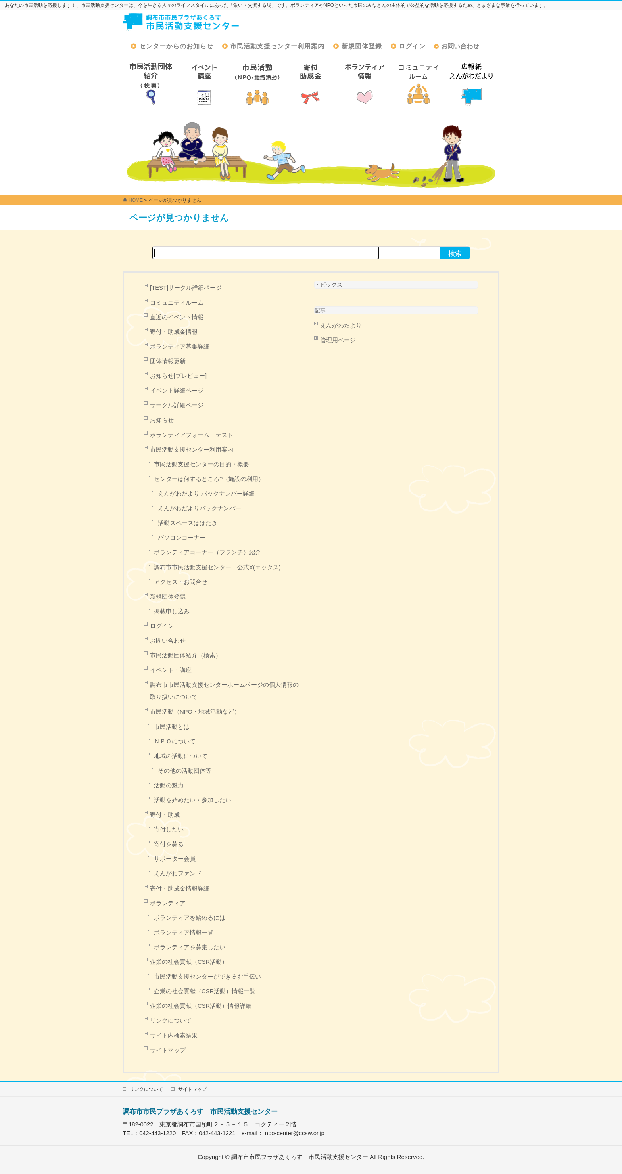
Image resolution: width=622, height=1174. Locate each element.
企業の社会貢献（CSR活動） (189, 962)
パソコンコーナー (181, 537)
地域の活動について (180, 756)
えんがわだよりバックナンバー (199, 508)
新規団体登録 (168, 597)
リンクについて (171, 1020)
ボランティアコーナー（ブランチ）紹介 (207, 552)
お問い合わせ (168, 641)
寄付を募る (169, 844)
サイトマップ (168, 1050)
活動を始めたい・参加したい (192, 800)
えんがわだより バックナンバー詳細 (206, 493)
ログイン (162, 626)
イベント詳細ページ (176, 390)
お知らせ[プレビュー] (178, 376)
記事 (320, 310)
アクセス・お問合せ (180, 582)
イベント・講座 (171, 670)
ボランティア (168, 903)
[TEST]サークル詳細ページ (186, 288)
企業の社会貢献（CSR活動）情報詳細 (200, 1006)
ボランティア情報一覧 (183, 932)
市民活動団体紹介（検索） (185, 655)
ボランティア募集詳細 (179, 346)
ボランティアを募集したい (189, 947)
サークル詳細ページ (176, 405)
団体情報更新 (168, 361)
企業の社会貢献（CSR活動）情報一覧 (204, 991)
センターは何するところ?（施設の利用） (209, 479)
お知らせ (162, 420)
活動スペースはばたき (187, 523)
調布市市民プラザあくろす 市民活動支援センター (200, 1111)
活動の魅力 (169, 785)
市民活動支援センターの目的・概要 (201, 464)
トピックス (328, 285)
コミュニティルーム (176, 302)
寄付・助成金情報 (174, 332)
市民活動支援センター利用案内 (191, 449)
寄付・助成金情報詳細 (179, 888)
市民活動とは (172, 727)
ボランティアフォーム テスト (191, 435)
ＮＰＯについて (175, 741)
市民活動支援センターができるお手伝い (207, 976)
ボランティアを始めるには (189, 918)
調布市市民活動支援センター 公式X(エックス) (217, 567)
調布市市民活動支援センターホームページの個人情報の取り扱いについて (224, 691)
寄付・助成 (165, 815)
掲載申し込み (172, 611)
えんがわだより (341, 325)
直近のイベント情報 (176, 317)
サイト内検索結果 (174, 1035)
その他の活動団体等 (184, 771)
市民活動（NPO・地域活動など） (195, 712)
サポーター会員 (175, 859)
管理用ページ (338, 340)
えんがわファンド (178, 873)
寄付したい (169, 829)
